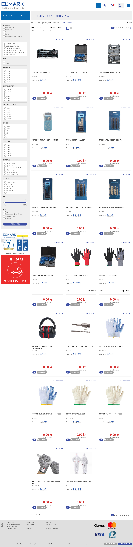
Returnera (30, 523)
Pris (4, 197)
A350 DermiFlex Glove (13, 46)
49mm (8, 131)
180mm (8, 116)
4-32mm (9, 184)
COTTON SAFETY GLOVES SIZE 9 (110, 414)
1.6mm (8, 147)
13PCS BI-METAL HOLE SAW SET (77, 72)
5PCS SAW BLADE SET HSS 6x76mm (111, 140)
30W (6, 61)
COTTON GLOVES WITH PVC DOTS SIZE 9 (46, 414)
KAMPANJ (8, 218)
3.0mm (8, 98)
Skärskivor (8, 32)
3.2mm (8, 100)
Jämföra (41, 98)
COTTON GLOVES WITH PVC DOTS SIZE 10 (113, 347)
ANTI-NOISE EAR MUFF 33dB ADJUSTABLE (42, 347)
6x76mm (9, 188)
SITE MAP (29, 528)
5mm (8, 80)
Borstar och (9, 30)
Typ (4, 40)
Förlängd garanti (52, 528)
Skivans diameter (9, 104)
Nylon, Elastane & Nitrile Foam (15, 168)
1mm (8, 71)
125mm (8, 112)
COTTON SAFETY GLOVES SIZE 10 (77, 414)
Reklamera (30, 525)
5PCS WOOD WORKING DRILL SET (44, 207)
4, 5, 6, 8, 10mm (11, 182)
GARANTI (49, 523)
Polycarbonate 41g (12, 174)
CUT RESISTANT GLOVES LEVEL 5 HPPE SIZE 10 (46, 483)
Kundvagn (113, 5)
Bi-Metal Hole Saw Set (13, 48)
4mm (8, 77)
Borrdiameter (8, 86)
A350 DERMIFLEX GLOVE (108, 275)
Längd (5, 123)
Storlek (6, 178)
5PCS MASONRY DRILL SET (75, 140)
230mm (8, 119)
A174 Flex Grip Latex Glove (14, 44)
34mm (8, 127)
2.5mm (8, 96)
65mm (8, 137)
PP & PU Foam (10, 170)
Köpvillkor (10, 523)
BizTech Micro (10, 163)
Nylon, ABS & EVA (11, 166)
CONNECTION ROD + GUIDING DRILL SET (80, 346)
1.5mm (8, 92)
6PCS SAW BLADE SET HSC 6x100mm (79, 207)
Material (6, 160)
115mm (8, 110)
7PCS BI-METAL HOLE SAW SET (43, 275)
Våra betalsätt (12, 528)
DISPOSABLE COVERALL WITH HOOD (79, 481)
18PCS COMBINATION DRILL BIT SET (45, 140)
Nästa (130, 28)
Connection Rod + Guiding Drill (15, 52)
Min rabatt (105, 5)
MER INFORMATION (110, 544)
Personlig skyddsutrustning (13, 36)
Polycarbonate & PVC (12, 172)
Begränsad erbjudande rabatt (14, 214)
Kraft (5, 59)
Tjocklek (6, 141)
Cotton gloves (10, 54)
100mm (8, 108)
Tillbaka (129, 23)
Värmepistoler (9, 28)
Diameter (6, 67)
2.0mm (8, 94)
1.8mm (8, 149)
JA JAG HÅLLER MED (124, 544)
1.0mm (8, 90)
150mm (8, 114)
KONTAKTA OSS (51, 525)
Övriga (5, 209)
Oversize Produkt (10, 216)
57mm (8, 133)
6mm (8, 82)
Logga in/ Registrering (121, 5)
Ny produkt (8, 212)
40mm (8, 129)
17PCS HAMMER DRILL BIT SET (110, 72)
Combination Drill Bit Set (14, 50)
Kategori (6, 25)
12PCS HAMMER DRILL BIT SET (43, 72)
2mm (8, 73)
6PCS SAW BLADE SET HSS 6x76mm (111, 207)
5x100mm (9, 186)
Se (34, 98)
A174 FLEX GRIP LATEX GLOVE (77, 275)
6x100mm (9, 190)
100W (7, 63)
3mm (8, 75)
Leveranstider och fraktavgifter (13, 525)
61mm (8, 135)
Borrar (7, 34)
